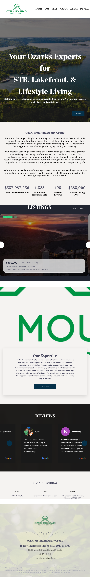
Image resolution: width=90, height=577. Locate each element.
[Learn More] (45, 386)
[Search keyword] (39, 113)
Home (38, 8)
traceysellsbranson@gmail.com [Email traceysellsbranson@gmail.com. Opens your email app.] (45, 558)
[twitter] (36, 533)
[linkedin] (31, 533)
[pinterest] (58, 533)
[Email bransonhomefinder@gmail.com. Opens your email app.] (45, 496)
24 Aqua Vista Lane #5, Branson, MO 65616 (20, 266)
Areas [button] (74, 8)
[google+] (62, 533)
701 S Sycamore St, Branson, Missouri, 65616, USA (73, 497)
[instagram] (45, 533)
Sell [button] (54, 8)
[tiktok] (54, 533)
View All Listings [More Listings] (78, 208)
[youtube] (49, 533)
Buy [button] (47, 8)
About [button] (64, 8)
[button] (17, 9)
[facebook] (27, 533)
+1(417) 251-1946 (45, 554)
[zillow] (40, 533)
